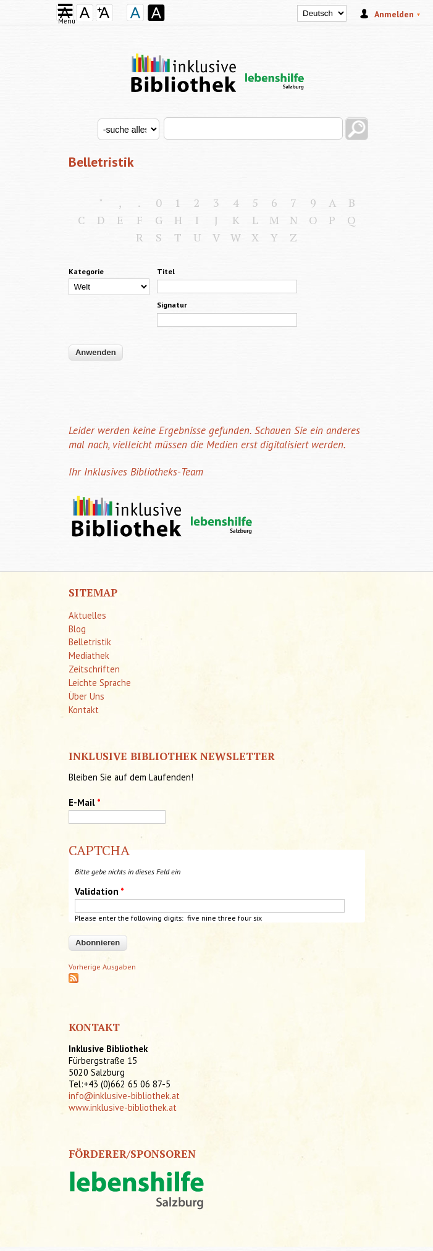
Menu (66, 17)
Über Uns (86, 696)
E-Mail (85, 802)
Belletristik (90, 642)
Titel (166, 271)
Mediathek (89, 655)
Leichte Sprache (100, 682)
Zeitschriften (94, 669)
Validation (99, 891)
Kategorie (86, 271)
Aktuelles (87, 615)
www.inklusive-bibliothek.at (123, 1107)
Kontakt (84, 710)
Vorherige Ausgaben (102, 966)
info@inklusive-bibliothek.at (124, 1096)
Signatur (172, 304)
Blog (77, 629)
